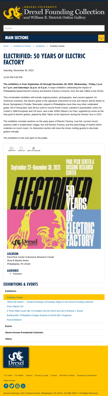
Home (5, 46)
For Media (19, 375)
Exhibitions (40, 46)
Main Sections (16, 37)
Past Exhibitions (14, 320)
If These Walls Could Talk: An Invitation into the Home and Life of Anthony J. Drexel (45, 311)
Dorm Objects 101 (15, 306)
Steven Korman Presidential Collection (24, 332)
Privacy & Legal (41, 375)
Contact (53, 375)
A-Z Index (8, 375)
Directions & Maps (67, 375)
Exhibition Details (15, 297)
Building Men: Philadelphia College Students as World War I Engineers (39, 315)
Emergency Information (87, 375)
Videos (8, 339)
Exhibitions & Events (22, 46)
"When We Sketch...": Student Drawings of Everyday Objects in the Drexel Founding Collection (50, 302)
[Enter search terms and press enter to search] (54, 28)
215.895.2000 (70, 393)
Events (8, 326)
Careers (29, 375)
